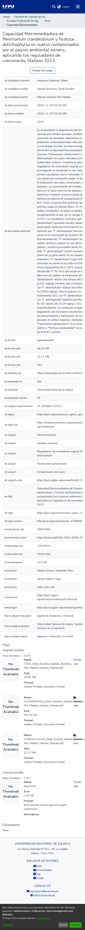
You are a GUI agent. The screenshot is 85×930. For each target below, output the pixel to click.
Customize (7, 924)
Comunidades (42, 870)
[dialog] (42, 917)
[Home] (8, 7)
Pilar (38, 874)
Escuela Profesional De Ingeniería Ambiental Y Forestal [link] (23, 21)
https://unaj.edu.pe (44, 895)
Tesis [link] (47, 21)
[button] (54, 7)
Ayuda (38, 878)
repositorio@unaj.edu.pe (43, 891)
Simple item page (42, 70)
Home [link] (6, 17)
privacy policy (43, 918)
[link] (6, 830)
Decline (63, 924)
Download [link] (77, 701)
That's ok (75, 924)
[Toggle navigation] (77, 7)
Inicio (37, 866)
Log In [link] (66, 7)
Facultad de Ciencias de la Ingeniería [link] (31, 17)
